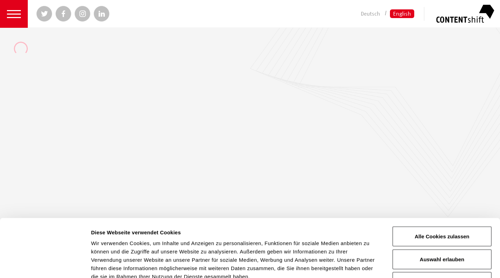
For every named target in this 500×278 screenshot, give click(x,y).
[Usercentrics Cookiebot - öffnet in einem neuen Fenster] (45, 264)
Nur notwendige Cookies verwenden (442, 228)
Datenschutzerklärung (229, 227)
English (402, 13)
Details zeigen (369, 264)
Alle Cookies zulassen (442, 178)
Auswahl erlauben (442, 201)
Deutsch (370, 13)
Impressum (293, 227)
